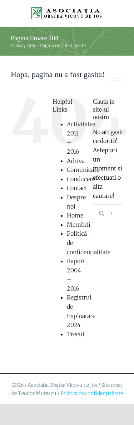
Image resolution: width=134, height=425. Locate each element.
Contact (77, 187)
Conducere (81, 179)
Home (75, 215)
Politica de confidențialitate (91, 393)
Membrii (78, 224)
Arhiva (76, 160)
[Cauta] (102, 213)
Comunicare (83, 169)
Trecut (76, 334)
